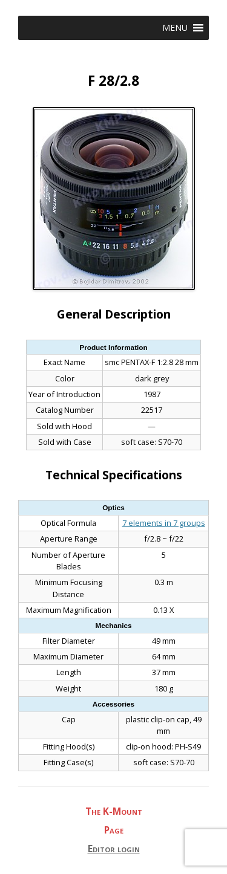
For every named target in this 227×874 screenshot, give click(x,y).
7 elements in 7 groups (163, 522)
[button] (175, 28)
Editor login (114, 849)
